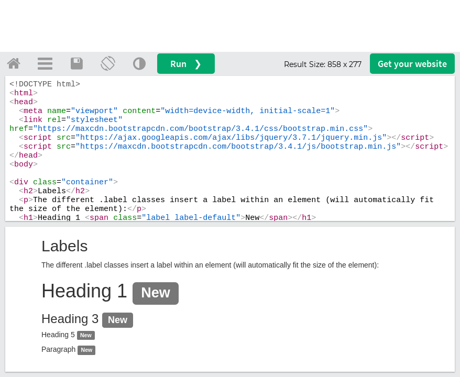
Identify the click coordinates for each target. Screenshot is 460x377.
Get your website (412, 64)
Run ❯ (186, 64)
